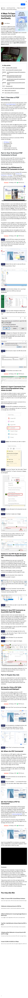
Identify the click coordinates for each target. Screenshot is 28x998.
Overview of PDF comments (11, 67)
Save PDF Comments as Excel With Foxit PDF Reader (16, 83)
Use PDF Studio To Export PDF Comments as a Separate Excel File (16, 80)
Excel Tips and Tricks (11, 8)
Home (3, 8)
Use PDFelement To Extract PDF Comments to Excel (16, 73)
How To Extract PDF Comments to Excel (14, 70)
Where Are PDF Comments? (10, 90)
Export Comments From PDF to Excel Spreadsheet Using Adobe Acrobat (14, 76)
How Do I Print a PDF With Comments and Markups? (14, 88)
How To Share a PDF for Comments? (11, 92)
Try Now (23, 4)
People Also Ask (9, 86)
